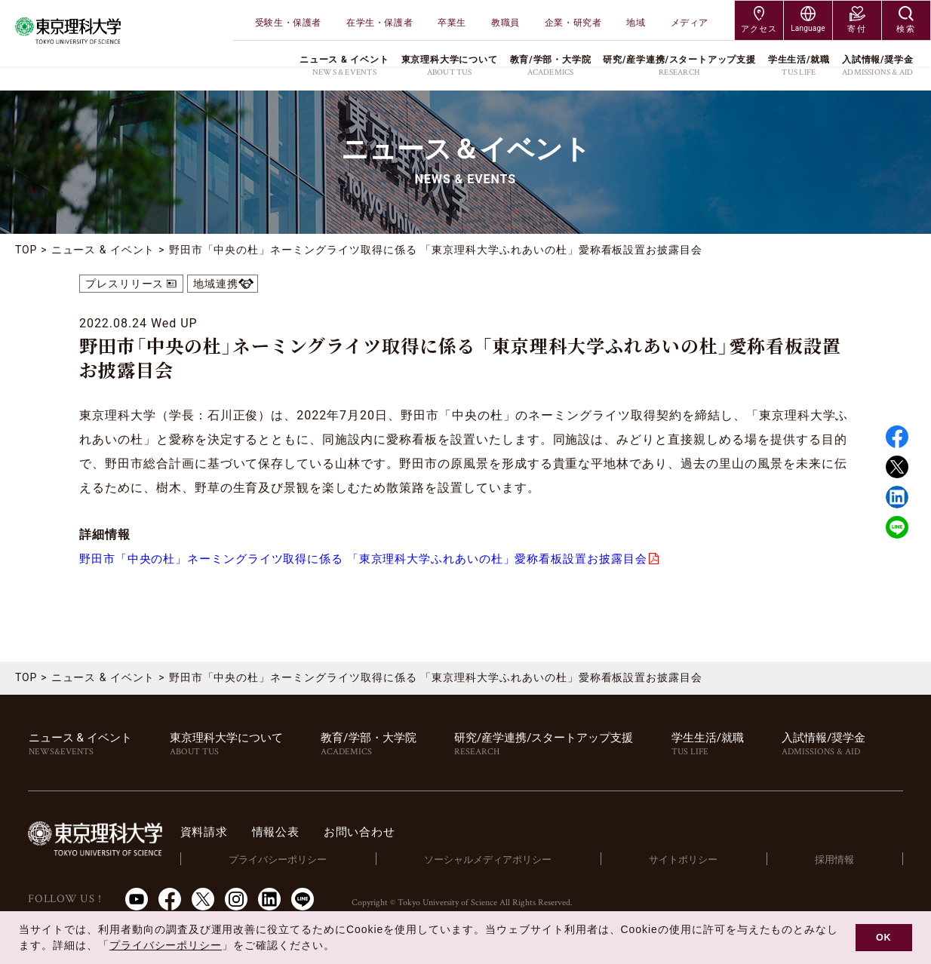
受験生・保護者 (288, 22)
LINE (897, 527)
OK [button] (884, 937)
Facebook (897, 436)
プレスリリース (124, 283)
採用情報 (836, 859)
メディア (689, 22)
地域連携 (216, 283)
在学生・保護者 (379, 22)
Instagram (236, 900)
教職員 (505, 22)
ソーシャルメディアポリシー (497, 859)
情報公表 (294, 832)
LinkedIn (269, 900)
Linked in (897, 497)
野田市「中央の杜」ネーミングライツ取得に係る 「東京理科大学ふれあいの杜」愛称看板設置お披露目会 (381, 559)
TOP (26, 250)
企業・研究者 (573, 22)
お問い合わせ (381, 832)
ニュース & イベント (103, 250)
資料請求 (219, 832)
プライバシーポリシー (290, 859)
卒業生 (452, 22)
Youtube (136, 900)
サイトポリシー (688, 859)
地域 (635, 22)
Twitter (897, 467)
